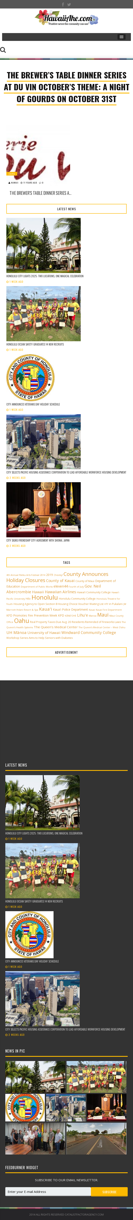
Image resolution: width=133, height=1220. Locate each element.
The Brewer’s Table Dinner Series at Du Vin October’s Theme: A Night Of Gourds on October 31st (41, 193)
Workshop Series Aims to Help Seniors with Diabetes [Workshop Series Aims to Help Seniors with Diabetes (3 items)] (39, 638)
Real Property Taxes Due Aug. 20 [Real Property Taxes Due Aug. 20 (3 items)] (50, 622)
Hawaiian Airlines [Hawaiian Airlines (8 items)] (60, 591)
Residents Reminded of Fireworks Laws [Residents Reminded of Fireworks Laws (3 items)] (96, 622)
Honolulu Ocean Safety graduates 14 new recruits (35, 344)
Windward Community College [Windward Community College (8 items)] (88, 632)
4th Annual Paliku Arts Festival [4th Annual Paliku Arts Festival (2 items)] (22, 575)
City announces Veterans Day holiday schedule (33, 404)
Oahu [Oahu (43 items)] (21, 621)
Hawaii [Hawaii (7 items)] (38, 591)
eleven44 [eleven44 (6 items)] (61, 586)
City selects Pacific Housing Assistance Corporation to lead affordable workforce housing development (66, 472)
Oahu (11, 173)
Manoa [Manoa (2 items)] (92, 615)
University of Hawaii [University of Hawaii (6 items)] (44, 632)
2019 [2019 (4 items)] (49, 575)
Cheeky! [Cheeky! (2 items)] (58, 575)
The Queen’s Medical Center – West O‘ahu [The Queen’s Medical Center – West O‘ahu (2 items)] (102, 627)
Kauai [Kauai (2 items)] (92, 609)
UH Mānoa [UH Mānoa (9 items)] (16, 632)
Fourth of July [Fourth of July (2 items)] (76, 586)
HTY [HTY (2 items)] (106, 604)
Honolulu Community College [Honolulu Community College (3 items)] (77, 598)
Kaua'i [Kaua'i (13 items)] (45, 609)
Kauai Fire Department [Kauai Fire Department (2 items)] (109, 609)
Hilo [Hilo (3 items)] (28, 598)
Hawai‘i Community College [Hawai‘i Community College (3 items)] (94, 592)
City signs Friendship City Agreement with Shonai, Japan (37, 540)
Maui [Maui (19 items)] (103, 614)
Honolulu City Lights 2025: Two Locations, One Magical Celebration (44, 276)
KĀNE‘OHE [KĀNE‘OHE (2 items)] (70, 615)
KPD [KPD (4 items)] (61, 615)
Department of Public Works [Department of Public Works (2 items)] (37, 586)
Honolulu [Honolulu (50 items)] (44, 597)
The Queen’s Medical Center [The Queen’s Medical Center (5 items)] (56, 627)
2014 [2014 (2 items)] (42, 575)
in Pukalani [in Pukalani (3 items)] (116, 604)
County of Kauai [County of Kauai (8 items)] (60, 580)
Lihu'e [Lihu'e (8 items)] (82, 615)
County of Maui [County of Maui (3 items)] (84, 581)
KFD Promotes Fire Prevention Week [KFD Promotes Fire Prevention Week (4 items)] (31, 615)
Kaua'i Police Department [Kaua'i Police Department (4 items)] (70, 609)
